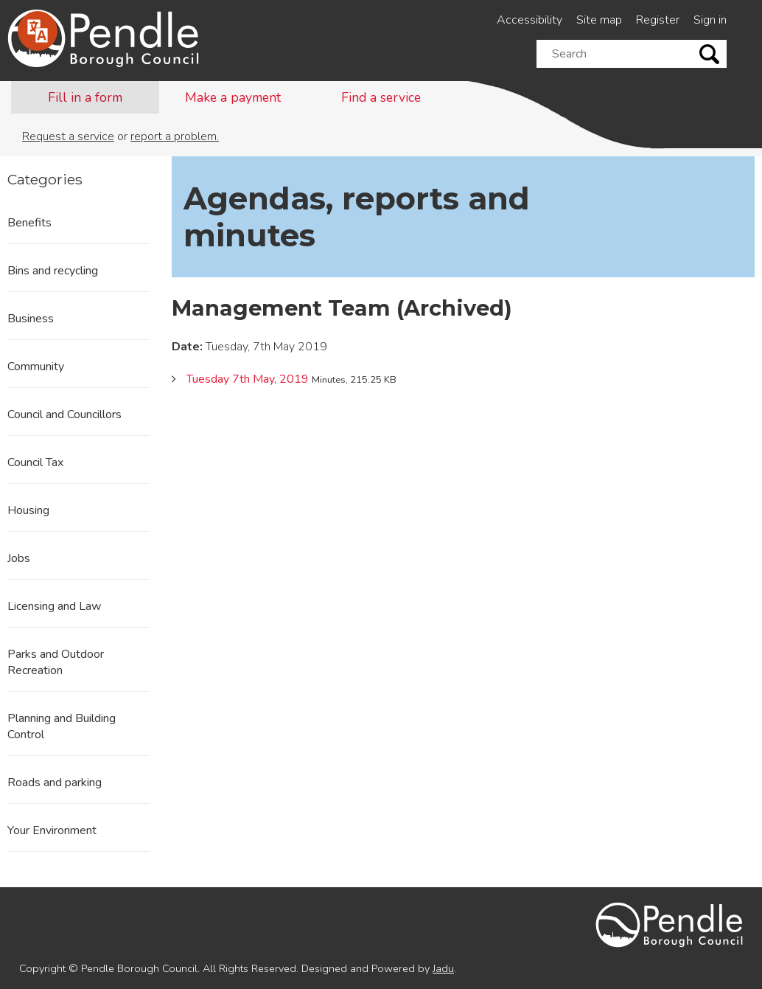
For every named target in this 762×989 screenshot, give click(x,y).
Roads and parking (54, 782)
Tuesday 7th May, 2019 (247, 379)
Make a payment (233, 97)
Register (657, 20)
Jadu (443, 968)
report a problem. (174, 136)
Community (35, 366)
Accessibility (529, 20)
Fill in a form (85, 97)
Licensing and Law (54, 606)
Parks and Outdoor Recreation (55, 662)
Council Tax (35, 462)
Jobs (18, 558)
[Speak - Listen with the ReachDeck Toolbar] (37, 31)
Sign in (710, 20)
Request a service (68, 136)
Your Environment (52, 830)
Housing (28, 510)
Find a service (381, 97)
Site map (599, 20)
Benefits (29, 223)
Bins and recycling (52, 271)
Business (30, 318)
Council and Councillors (64, 414)
